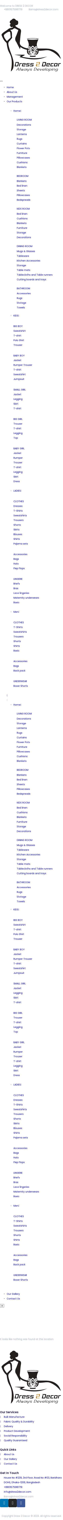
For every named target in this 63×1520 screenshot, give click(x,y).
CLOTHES (18, 501)
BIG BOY (18, 326)
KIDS (16, 315)
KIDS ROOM (23, 208)
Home (10, 87)
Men (16, 612)
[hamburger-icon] (1, 81)
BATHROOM (23, 288)
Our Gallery (13, 1294)
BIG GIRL (18, 419)
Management (15, 96)
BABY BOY (19, 355)
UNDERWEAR (20, 681)
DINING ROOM (24, 246)
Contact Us (13, 1298)
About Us (12, 92)
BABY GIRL (19, 448)
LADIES (17, 490)
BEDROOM (22, 176)
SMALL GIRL (19, 389)
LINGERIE (18, 579)
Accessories (20, 554)
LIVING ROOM (24, 119)
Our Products (14, 101)
